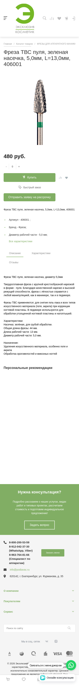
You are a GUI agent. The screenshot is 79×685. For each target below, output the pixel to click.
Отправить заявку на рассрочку (29, 197)
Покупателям (12, 601)
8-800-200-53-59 (19, 542)
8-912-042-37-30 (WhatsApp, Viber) (21, 548)
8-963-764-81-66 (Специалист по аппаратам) (19, 559)
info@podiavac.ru (20, 569)
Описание (15, 253)
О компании (11, 590)
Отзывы (13, 262)
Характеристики (41, 253)
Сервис (8, 611)
